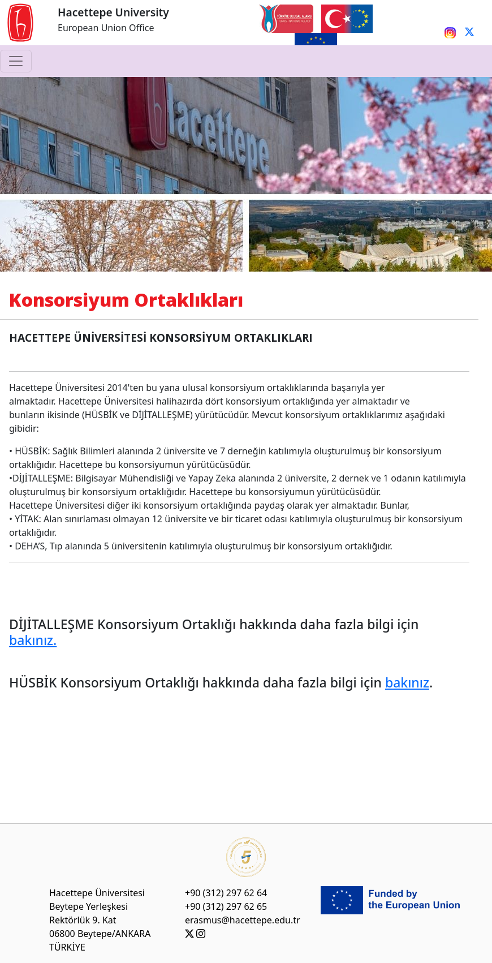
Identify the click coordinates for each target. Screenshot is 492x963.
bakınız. (33, 640)
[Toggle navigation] (16, 61)
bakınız (407, 682)
